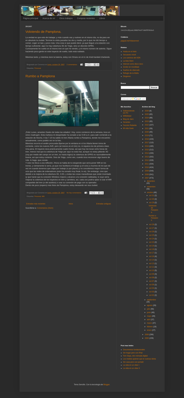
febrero (150, 327)
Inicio (71, 204)
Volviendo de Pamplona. (43, 32)
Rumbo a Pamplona (40, 76)
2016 (147, 146)
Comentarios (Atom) (45, 208)
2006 (147, 334)
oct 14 (152, 260)
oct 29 (152, 202)
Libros (102, 18)
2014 (147, 153)
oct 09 (152, 274)
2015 (147, 150)
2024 (147, 118)
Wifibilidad (127, 116)
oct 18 (152, 249)
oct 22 (152, 242)
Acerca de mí (48, 18)
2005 (147, 338)
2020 (147, 132)
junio (149, 312)
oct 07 (152, 281)
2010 (147, 167)
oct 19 (152, 246)
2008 (147, 174)
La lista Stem (128, 61)
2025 (147, 114)
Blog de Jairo (128, 119)
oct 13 (152, 263)
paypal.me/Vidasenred (130, 41)
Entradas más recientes (35, 204)
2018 (147, 139)
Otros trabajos (66, 18)
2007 (147, 178)
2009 (147, 171)
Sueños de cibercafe (131, 70)
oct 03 (152, 292)
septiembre (151, 300)
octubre (150, 192)
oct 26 (152, 232)
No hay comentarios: (74, 193)
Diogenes (127, 76)
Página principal (30, 18)
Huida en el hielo (130, 51)
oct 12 (152, 267)
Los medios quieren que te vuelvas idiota (139, 359)
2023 (147, 121)
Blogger (106, 384)
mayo (149, 316)
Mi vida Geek (128, 128)
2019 (147, 135)
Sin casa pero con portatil (133, 362)
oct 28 (152, 224)
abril (149, 319)
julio (149, 309)
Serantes (126, 122)
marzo (150, 323)
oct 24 (152, 239)
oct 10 (152, 270)
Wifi (43, 196)
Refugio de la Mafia (131, 73)
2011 (147, 164)
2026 (147, 111)
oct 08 (152, 277)
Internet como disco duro (133, 64)
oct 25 (152, 235)
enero (149, 330)
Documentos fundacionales (134, 350)
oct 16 (152, 256)
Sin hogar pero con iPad (133, 353)
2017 (147, 142)
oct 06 (152, 285)
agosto (150, 305)
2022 (147, 125)
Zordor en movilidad (131, 67)
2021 (147, 128)
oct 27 (152, 228)
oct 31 (152, 195)
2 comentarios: (72, 64)
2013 (147, 157)
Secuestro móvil (129, 55)
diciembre (151, 181)
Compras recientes (86, 18)
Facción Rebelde (130, 125)
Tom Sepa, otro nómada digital (135, 356)
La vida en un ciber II (131, 368)
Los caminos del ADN (131, 58)
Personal (37, 68)
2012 (147, 160)
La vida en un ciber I (131, 365)
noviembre (151, 187)
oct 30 (152, 199)
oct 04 (152, 288)
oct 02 (152, 295)
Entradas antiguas (103, 204)
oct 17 (152, 253)
